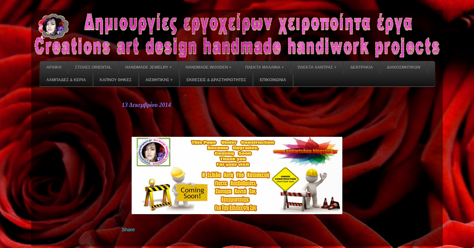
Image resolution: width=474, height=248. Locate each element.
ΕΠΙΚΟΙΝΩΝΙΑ (273, 80)
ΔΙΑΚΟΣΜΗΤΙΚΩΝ (403, 67)
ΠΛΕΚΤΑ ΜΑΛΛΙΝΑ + (264, 67)
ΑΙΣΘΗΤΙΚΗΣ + (159, 80)
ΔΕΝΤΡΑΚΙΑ (361, 67)
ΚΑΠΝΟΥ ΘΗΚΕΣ (116, 80)
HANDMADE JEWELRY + (148, 67)
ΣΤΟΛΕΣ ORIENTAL (93, 67)
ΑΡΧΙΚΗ (53, 67)
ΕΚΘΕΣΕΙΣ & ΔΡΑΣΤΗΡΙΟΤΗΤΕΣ (216, 80)
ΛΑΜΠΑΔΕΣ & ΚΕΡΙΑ (66, 80)
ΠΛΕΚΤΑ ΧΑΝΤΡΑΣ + (317, 67)
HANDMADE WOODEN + (208, 67)
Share (128, 229)
